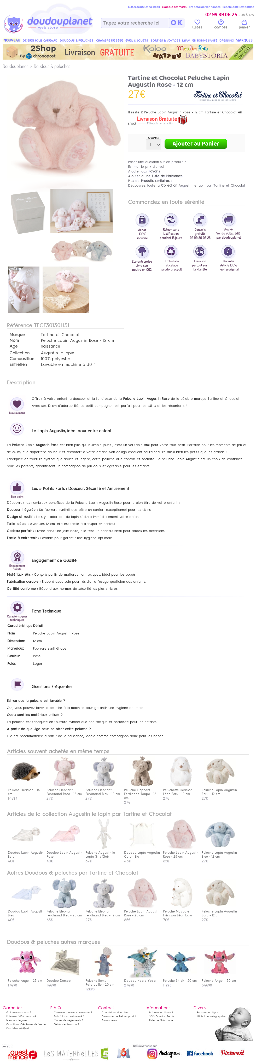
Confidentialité (15, 1028)
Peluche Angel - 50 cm (219, 979)
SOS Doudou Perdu (161, 1016)
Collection (19, 353)
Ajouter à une (155, 176)
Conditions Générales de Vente (26, 1024)
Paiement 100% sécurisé (21, 1016)
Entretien (18, 364)
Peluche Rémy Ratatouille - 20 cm (102, 980)
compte (221, 25)
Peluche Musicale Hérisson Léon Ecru (180, 911)
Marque (17, 334)
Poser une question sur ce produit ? (157, 162)
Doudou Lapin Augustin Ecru (26, 852)
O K (176, 23)
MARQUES (244, 40)
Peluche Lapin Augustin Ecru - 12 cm (219, 911)
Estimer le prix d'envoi (146, 167)
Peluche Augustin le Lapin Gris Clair (102, 852)
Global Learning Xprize (211, 1016)
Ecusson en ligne (207, 1012)
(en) (26, 1028)
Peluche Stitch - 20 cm (180, 979)
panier (244, 25)
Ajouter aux (144, 171)
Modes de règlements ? (69, 1020)
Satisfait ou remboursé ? (69, 1016)
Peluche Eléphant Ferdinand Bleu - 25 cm (64, 911)
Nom (14, 340)
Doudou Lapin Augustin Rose (64, 852)
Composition (21, 358)
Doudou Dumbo (63, 979)
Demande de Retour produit (119, 1016)
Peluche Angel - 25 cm (25, 979)
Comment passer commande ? (73, 1012)
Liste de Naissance (161, 1020)
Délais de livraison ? (66, 1024)
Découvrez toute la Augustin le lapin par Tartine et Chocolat (186, 185)
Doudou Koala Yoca (141, 979)
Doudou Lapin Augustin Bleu (26, 911)
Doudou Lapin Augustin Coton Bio (142, 852)
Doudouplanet (15, 66)
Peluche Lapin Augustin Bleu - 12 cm (219, 852)
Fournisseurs (109, 1020)
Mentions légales (16, 1020)
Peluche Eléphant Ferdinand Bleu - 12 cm (102, 911)
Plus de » (150, 181)
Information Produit (161, 1012)
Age (13, 346)
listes (197, 25)
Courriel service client (115, 1012)
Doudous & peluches (52, 66)
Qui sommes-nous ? (18, 1012)
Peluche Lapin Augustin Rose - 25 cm (180, 852)
